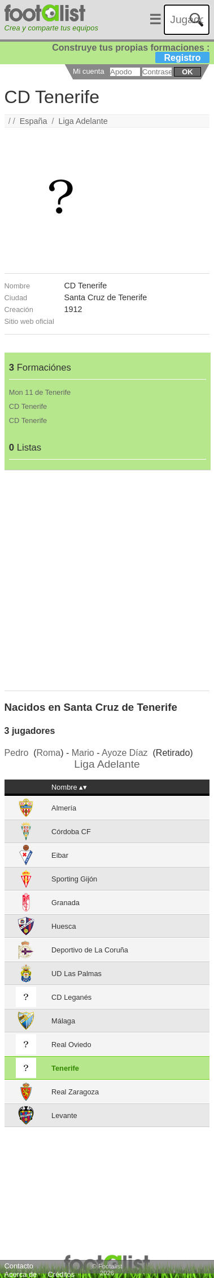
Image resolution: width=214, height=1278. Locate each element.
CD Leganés (71, 997)
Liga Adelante (83, 121)
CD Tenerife (28, 406)
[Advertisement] (106, 576)
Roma (49, 753)
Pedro (17, 753)
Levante (64, 1115)
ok (187, 72)
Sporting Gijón (74, 879)
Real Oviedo (71, 1044)
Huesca (63, 926)
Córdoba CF (71, 831)
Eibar (59, 855)
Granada (65, 902)
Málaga (63, 1021)
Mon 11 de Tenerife (40, 392)
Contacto (19, 1266)
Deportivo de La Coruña (89, 950)
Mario (83, 753)
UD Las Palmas (76, 973)
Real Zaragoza (75, 1092)
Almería (63, 808)
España (33, 121)
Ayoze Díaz (125, 753)
